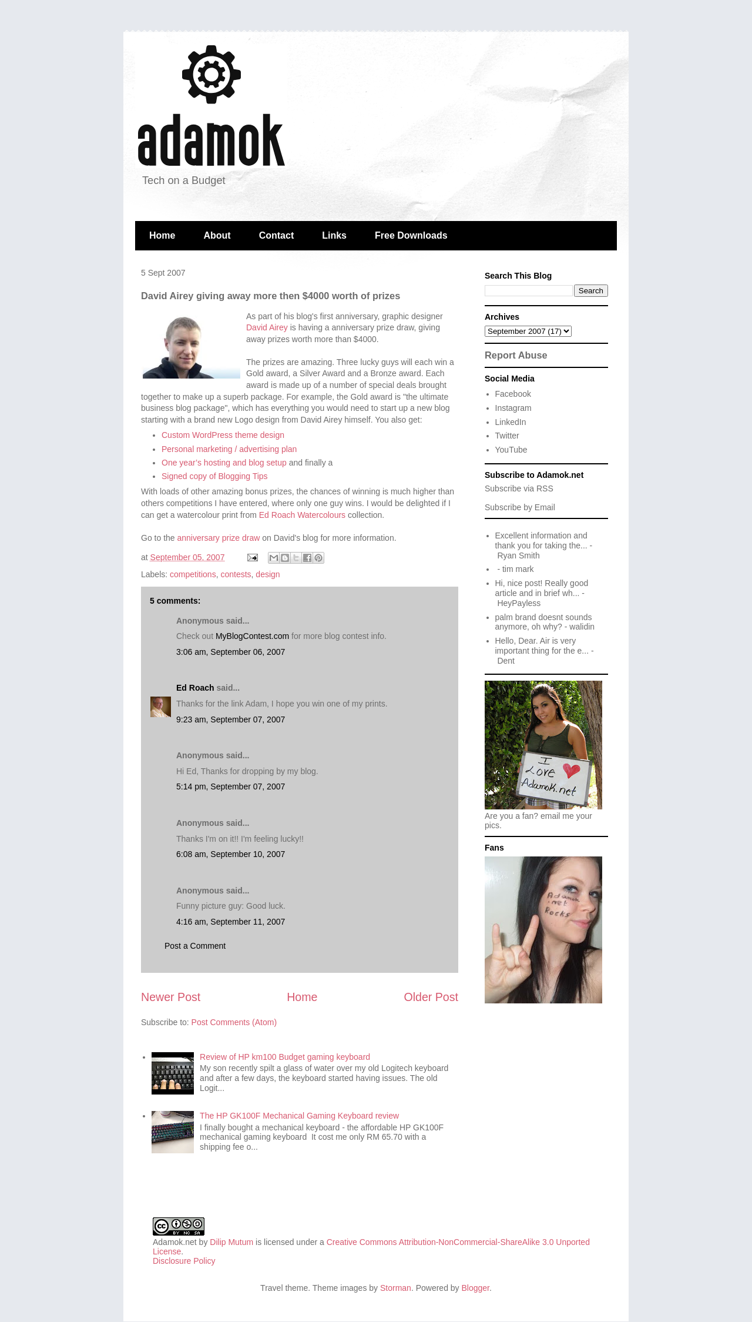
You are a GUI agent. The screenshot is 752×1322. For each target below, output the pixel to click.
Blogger (475, 1288)
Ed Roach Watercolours (302, 515)
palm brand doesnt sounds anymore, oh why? (543, 622)
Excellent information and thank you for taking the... (541, 540)
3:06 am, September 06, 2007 (230, 652)
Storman (395, 1288)
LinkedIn (510, 422)
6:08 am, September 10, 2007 (230, 854)
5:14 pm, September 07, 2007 (230, 786)
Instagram (513, 408)
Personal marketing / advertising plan (229, 449)
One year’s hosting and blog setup (224, 462)
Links (334, 235)
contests (235, 574)
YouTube (511, 449)
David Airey (267, 327)
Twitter (507, 435)
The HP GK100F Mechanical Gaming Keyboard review (299, 1115)
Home (162, 235)
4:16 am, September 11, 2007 (230, 921)
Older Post (431, 996)
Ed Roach (195, 687)
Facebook (513, 394)
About (216, 235)
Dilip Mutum (231, 1242)
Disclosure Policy (184, 1261)
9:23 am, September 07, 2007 (230, 719)
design (268, 574)
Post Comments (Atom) (234, 1022)
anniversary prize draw (218, 538)
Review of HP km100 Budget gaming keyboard (285, 1057)
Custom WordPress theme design (223, 435)
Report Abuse (516, 355)
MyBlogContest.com (252, 636)
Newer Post (170, 996)
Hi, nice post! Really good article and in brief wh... (542, 588)
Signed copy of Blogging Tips (215, 476)
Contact (276, 235)
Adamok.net (175, 1242)
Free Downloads (411, 235)
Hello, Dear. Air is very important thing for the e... (542, 645)
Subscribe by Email (520, 507)
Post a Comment (195, 945)
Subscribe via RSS (519, 488)
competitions (193, 574)
